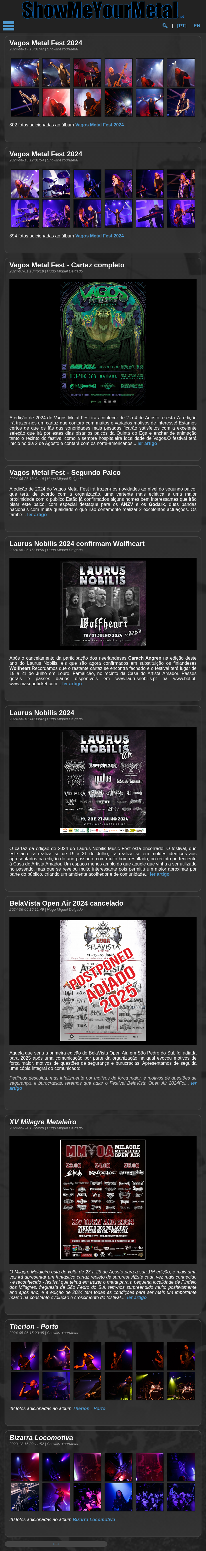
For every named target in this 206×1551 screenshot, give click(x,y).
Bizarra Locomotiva (94, 1519)
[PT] (182, 25)
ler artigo (147, 443)
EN (196, 25)
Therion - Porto (89, 1408)
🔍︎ (165, 25)
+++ (56, 1544)
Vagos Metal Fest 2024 (99, 124)
